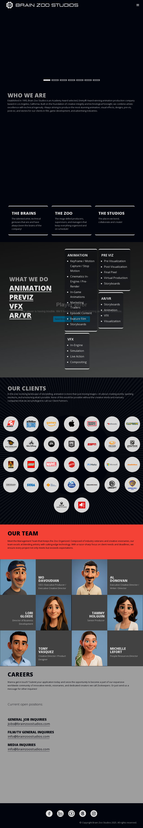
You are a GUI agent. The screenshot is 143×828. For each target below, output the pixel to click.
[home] (9, 5)
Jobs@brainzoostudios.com (41, 724)
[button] (138, 5)
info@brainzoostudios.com (41, 736)
